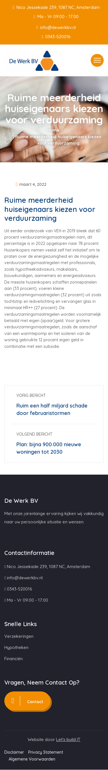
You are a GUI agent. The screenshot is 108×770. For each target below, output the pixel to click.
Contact (30, 701)
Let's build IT (68, 739)
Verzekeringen (18, 636)
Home (53, 130)
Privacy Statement (45, 752)
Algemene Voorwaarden (32, 759)
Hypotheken (16, 647)
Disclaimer (14, 752)
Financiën (13, 659)
